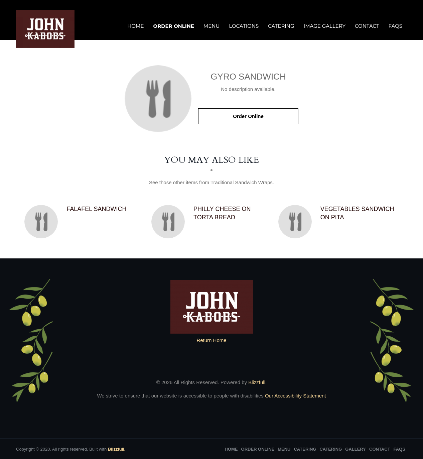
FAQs (395, 26)
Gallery (355, 449)
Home (135, 26)
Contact (367, 26)
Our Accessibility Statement (295, 395)
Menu (211, 26)
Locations (244, 26)
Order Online (173, 26)
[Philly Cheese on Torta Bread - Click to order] (169, 221)
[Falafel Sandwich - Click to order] (42, 221)
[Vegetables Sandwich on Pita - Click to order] (296, 221)
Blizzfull (256, 382)
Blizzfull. (117, 449)
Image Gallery (324, 26)
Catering (281, 26)
